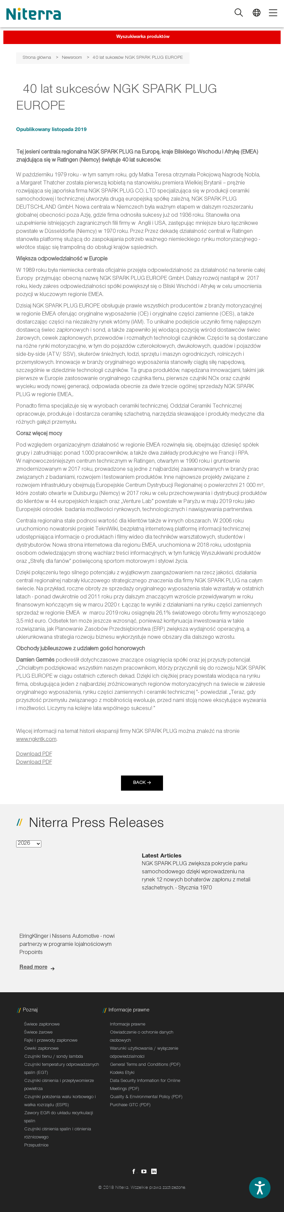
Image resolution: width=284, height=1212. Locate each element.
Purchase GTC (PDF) (130, 1105)
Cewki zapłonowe (41, 1049)
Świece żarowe (38, 1033)
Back (139, 783)
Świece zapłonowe (41, 1024)
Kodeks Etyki (122, 1073)
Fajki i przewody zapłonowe (50, 1041)
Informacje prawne (127, 1024)
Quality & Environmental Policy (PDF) (146, 1097)
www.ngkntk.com (36, 740)
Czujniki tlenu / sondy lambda (53, 1057)
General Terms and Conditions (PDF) (145, 1065)
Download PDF (34, 755)
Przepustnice (36, 1145)
